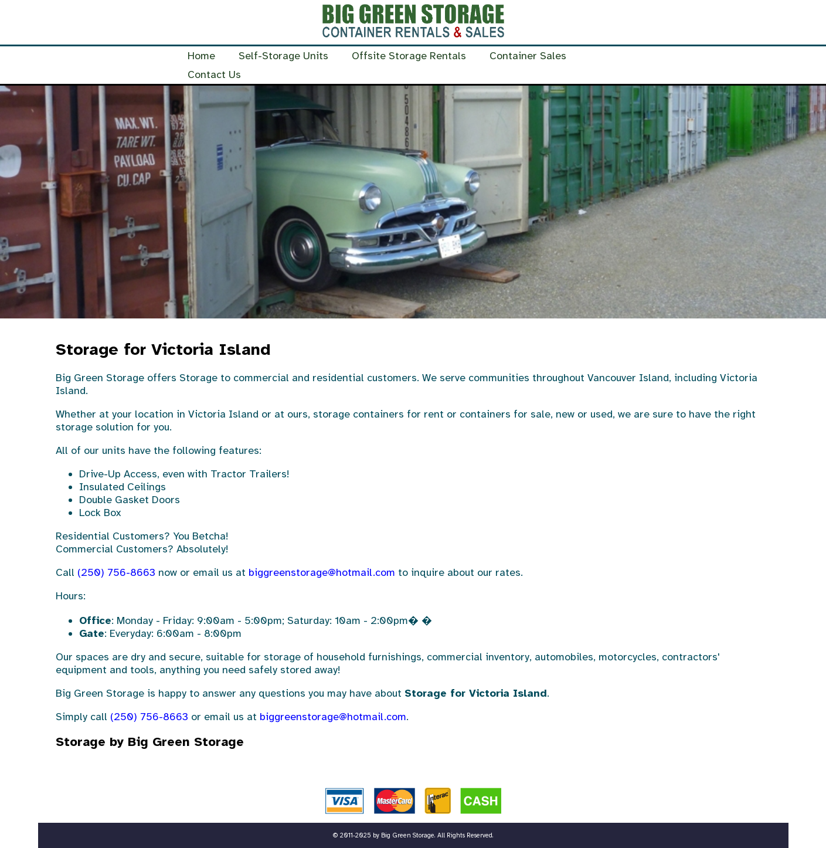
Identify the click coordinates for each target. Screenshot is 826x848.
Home (201, 55)
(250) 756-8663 (116, 572)
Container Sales (528, 55)
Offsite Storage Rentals (409, 55)
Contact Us (214, 74)
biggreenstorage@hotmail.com (322, 572)
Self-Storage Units (283, 55)
